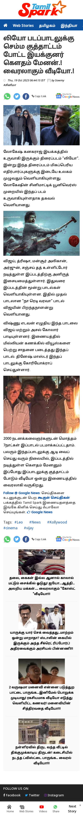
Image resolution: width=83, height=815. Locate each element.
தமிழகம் (47, 26)
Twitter (32, 795)
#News (34, 522)
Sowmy (59, 80)
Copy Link (40, 96)
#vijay (28, 527)
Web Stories (23, 26)
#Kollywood (56, 522)
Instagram (54, 795)
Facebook (12, 795)
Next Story (72, 808)
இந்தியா (69, 26)
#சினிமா (9, 85)
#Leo (18, 522)
